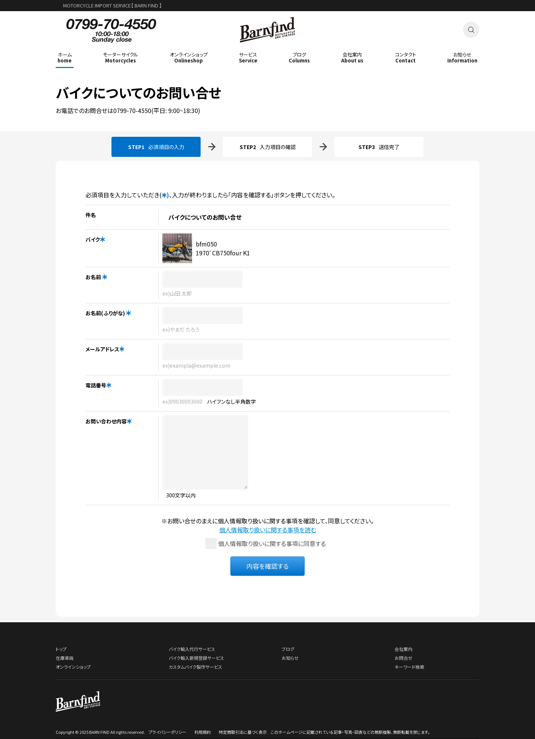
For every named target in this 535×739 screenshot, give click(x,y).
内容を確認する (267, 566)
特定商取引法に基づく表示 (243, 732)
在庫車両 (65, 658)
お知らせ (290, 658)
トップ (61, 649)
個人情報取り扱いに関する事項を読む (267, 529)
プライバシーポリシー (167, 732)
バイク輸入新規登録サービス (196, 658)
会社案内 (403, 649)
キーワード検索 (409, 667)
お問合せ (403, 658)
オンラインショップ (73, 667)
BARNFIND (267, 47)
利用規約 (202, 732)
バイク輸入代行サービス (192, 649)
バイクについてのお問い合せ (138, 92)
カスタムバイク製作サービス (195, 667)
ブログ (288, 649)
